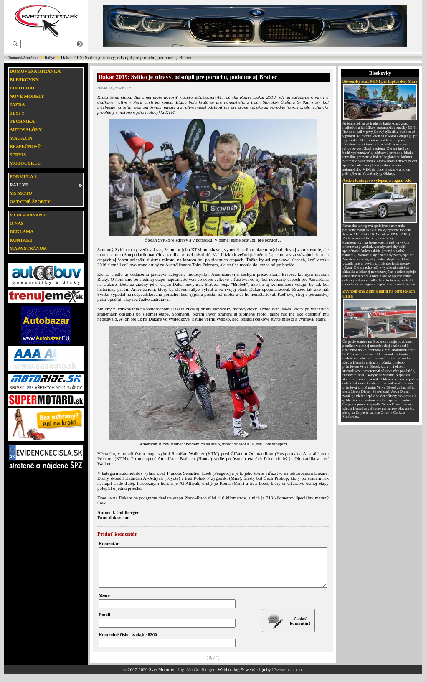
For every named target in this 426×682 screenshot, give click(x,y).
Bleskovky (24, 79)
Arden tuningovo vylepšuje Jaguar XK (376, 180)
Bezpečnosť (25, 146)
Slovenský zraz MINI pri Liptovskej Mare (380, 81)
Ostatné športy (30, 201)
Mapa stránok (28, 248)
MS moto (21, 193)
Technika (22, 121)
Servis (18, 154)
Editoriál (23, 87)
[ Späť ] (213, 665)
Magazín (21, 137)
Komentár (109, 543)
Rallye (50, 58)
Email (104, 622)
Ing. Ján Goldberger (196, 676)
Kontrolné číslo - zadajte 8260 (128, 641)
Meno (104, 602)
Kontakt (21, 239)
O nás (16, 223)
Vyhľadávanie (28, 214)
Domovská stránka (23, 58)
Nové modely (27, 96)
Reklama (21, 231)
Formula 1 (23, 176)
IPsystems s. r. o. (287, 676)
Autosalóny (26, 129)
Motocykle (25, 162)
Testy (17, 112)
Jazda (17, 104)
